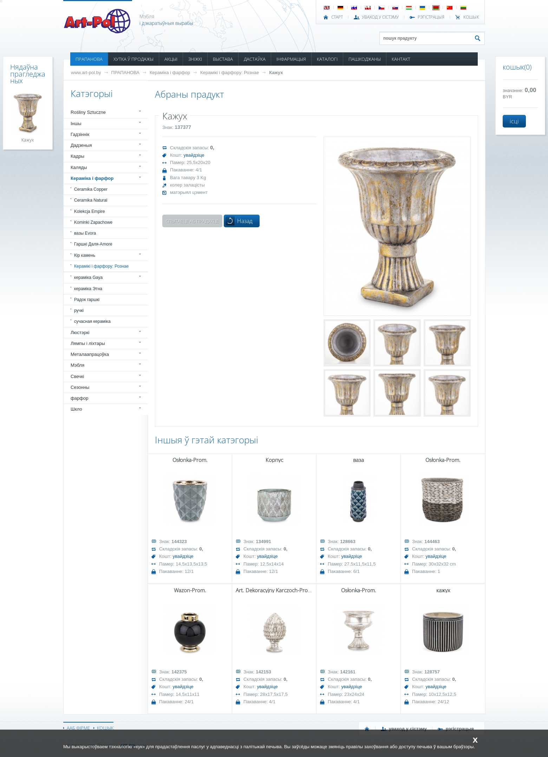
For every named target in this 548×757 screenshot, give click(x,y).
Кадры (77, 156)
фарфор (80, 398)
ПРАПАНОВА (89, 59)
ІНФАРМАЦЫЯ (291, 59)
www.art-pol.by (86, 72)
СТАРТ (337, 17)
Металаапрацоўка (90, 354)
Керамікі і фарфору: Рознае (229, 72)
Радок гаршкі (86, 299)
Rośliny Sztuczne (88, 112)
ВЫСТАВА (223, 59)
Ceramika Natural (90, 200)
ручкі (79, 310)
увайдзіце (194, 155)
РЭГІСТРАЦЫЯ (431, 17)
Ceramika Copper (90, 189)
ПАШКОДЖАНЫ (364, 59)
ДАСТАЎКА (255, 59)
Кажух (276, 72)
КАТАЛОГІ (327, 59)
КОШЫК (471, 17)
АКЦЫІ (170, 59)
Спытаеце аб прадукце (192, 221)
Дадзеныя (81, 145)
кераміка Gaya (88, 277)
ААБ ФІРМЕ (78, 728)
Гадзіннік (80, 134)
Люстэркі (80, 332)
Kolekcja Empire (89, 211)
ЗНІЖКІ (195, 59)
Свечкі (77, 376)
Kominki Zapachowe (93, 222)
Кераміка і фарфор (170, 72)
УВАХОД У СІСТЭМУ (380, 17)
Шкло (76, 409)
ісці (514, 121)
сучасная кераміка (92, 321)
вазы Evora (85, 233)
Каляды (79, 167)
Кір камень (84, 255)
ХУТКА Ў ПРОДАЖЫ (133, 59)
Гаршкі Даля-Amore (93, 244)
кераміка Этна (88, 288)
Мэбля (77, 365)
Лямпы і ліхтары (88, 343)
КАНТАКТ (401, 59)
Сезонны (80, 387)
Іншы (76, 123)
